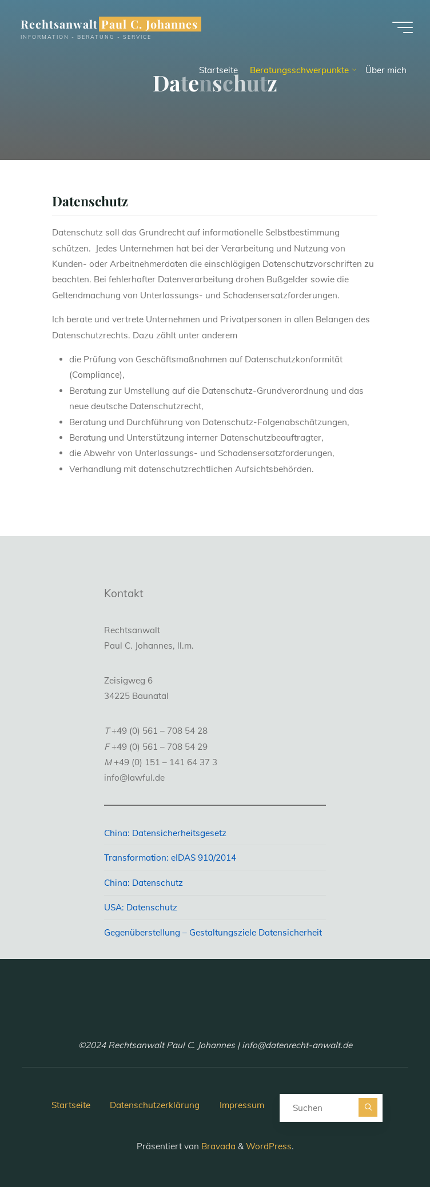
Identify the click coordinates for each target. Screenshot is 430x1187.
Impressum (242, 1105)
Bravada (217, 1146)
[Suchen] (368, 1107)
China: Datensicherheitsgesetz (165, 833)
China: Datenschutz (143, 882)
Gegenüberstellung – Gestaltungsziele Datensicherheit (213, 932)
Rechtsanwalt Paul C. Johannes (109, 24)
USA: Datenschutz (140, 907)
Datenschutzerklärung (155, 1105)
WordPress (269, 1146)
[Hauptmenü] (402, 27)
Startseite (70, 1105)
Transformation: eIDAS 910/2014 (170, 857)
